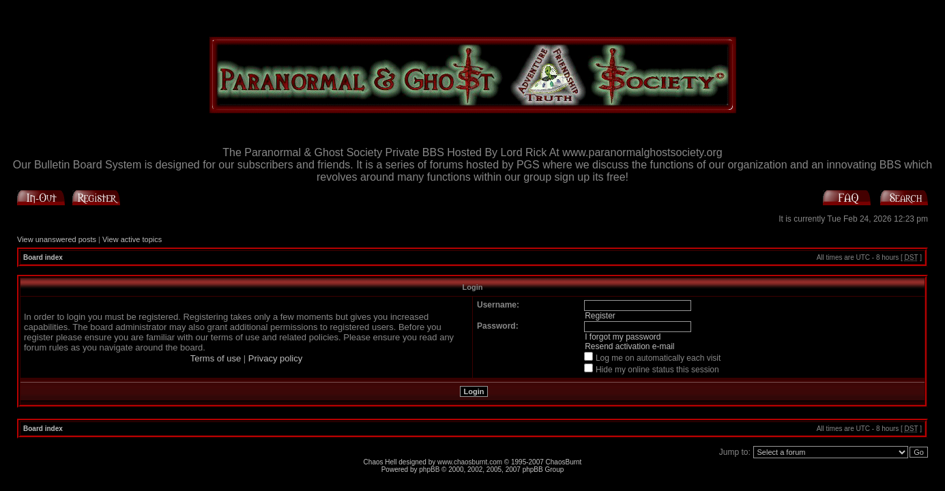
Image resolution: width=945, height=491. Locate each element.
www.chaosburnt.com (469, 462)
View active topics (132, 239)
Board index (43, 257)
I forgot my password (622, 337)
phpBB (429, 469)
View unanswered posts (56, 239)
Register (600, 316)
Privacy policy (275, 358)
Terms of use (215, 358)
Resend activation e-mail (629, 346)
